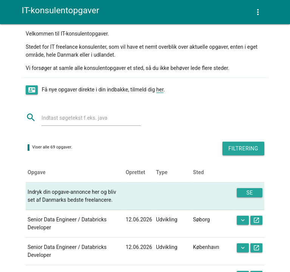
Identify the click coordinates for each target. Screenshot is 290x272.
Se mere (249, 193)
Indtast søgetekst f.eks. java (74, 118)
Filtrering (243, 148)
